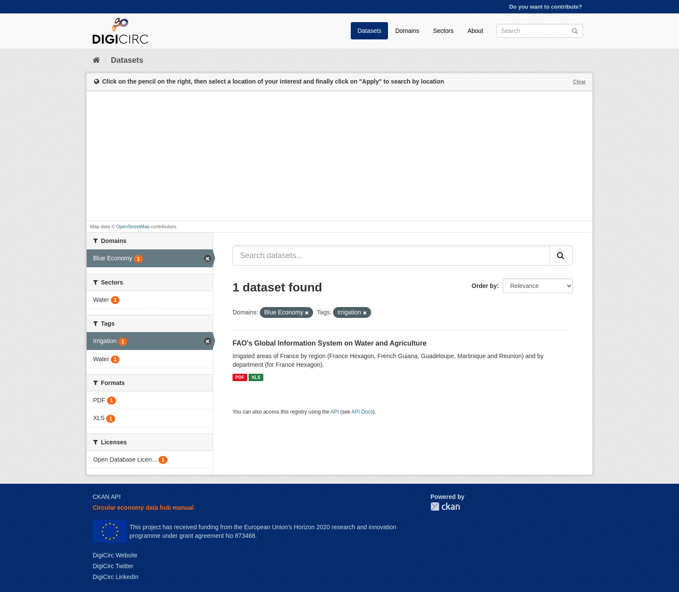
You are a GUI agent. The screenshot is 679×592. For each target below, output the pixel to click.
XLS (256, 377)
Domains (407, 30)
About (475, 30)
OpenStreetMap (133, 226)
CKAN (445, 506)
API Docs (362, 412)
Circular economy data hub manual (143, 507)
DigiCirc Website (115, 555)
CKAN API (107, 496)
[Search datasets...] (391, 255)
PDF (239, 377)
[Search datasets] (539, 31)
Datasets (369, 30)
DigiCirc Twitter (113, 566)
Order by (484, 285)
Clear (579, 82)
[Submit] (575, 30)
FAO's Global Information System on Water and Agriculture (330, 343)
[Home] (96, 60)
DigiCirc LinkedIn (116, 576)
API (334, 412)
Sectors (443, 30)
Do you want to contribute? (545, 6)
